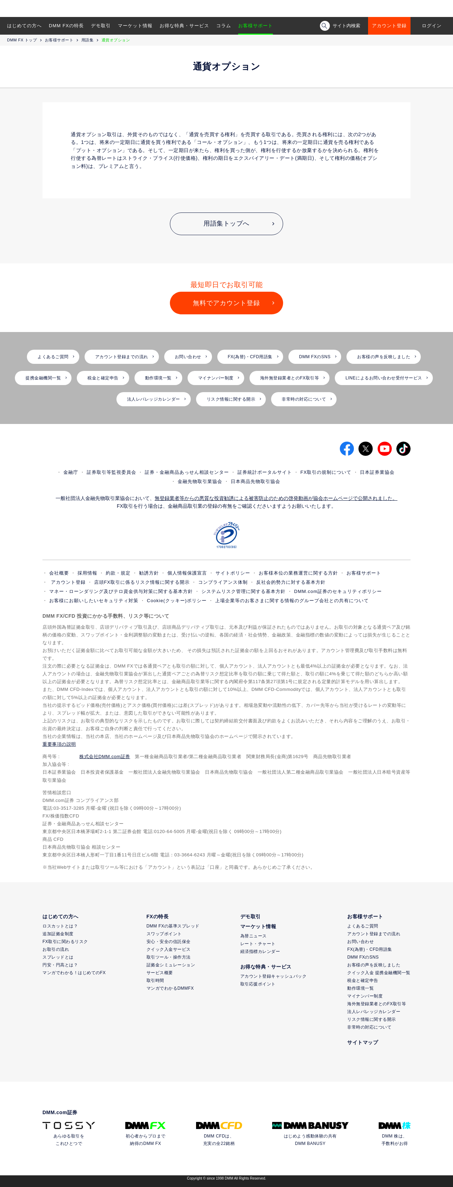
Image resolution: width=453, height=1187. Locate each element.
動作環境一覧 (158, 378)
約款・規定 (118, 573)
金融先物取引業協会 (200, 481)
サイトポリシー (233, 573)
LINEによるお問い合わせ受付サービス (383, 378)
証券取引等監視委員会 (111, 472)
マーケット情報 (135, 25)
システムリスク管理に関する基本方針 (243, 591)
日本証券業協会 (377, 472)
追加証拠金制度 (58, 933)
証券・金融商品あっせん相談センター (187, 472)
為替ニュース (253, 935)
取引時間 (155, 980)
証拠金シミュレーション (171, 964)
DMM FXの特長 (66, 25)
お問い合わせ (188, 356)
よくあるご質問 (53, 356)
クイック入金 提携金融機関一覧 (379, 972)
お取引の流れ (55, 949)
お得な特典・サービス (184, 25)
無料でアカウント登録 (226, 303)
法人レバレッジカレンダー (153, 399)
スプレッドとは (58, 957)
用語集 (87, 40)
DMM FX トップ (22, 40)
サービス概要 (160, 972)
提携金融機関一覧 (43, 378)
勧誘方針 (149, 573)
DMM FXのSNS (315, 356)
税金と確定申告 (103, 378)
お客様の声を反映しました (383, 356)
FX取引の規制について (326, 472)
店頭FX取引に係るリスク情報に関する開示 (142, 582)
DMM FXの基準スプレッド (173, 926)
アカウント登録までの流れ (121, 356)
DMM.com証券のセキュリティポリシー (338, 591)
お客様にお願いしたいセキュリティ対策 (93, 600)
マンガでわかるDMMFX (170, 988)
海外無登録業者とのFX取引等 (289, 378)
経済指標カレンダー (260, 951)
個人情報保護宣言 (187, 573)
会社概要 (59, 573)
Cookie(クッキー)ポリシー (177, 600)
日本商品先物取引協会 (255, 481)
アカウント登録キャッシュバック (273, 976)
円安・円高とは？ (60, 964)
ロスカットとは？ (60, 926)
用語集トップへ (226, 223)
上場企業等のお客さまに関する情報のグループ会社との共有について (292, 600)
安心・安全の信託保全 (169, 941)
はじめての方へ (24, 25)
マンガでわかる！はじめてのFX (74, 972)
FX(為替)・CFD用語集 (250, 356)
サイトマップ (362, 1042)
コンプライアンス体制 (223, 582)
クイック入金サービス (169, 949)
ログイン (432, 25)
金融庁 (70, 472)
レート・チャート (258, 943)
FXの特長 (157, 916)
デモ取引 (101, 25)
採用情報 (87, 573)
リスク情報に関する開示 (231, 399)
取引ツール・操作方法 (169, 957)
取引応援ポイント (258, 984)
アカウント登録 (389, 25)
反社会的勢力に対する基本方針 (291, 582)
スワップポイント (164, 933)
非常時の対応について (304, 399)
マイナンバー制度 (216, 378)
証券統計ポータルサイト (264, 472)
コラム (223, 25)
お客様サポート (255, 25)
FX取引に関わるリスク (65, 941)
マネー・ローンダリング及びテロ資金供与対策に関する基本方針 (121, 591)
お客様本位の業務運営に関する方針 (298, 573)
